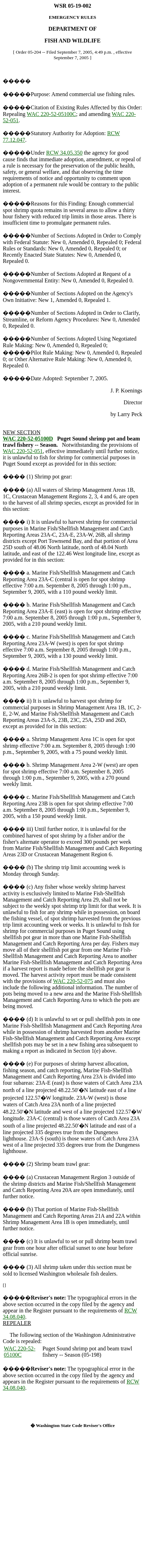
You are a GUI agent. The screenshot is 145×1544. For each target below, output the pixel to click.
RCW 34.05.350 (64, 153)
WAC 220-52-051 (23, 451)
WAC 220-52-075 (73, 981)
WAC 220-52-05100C (51, 114)
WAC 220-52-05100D (28, 439)
